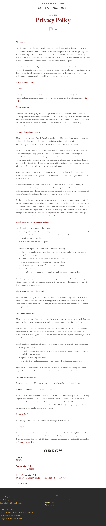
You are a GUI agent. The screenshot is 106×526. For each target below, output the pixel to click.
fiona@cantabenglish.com (27, 442)
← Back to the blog (22, 483)
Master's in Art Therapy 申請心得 (25, 469)
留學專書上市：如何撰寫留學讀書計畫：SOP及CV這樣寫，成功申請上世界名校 (41, 478)
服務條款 (19, 460)
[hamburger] (6, 3)
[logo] (53, 3)
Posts (55, 29)
